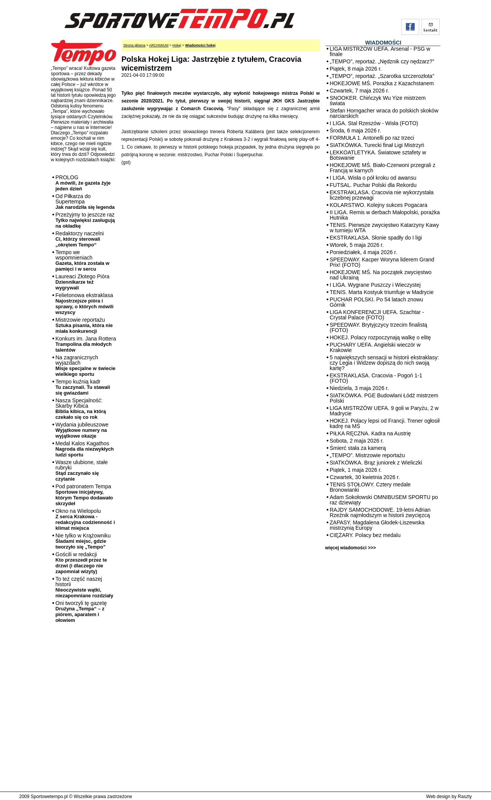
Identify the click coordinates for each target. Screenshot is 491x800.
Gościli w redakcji (81, 562)
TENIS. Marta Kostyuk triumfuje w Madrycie (382, 292)
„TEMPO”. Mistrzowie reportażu (367, 455)
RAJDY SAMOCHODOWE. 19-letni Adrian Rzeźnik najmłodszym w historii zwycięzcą (380, 512)
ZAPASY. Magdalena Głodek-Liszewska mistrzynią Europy (377, 525)
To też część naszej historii (85, 587)
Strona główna (135, 45)
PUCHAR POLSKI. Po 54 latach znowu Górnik (376, 302)
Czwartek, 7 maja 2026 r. (359, 91)
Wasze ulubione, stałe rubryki (82, 470)
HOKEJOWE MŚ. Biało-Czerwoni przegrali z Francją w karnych (382, 168)
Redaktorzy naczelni (80, 239)
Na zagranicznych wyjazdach (86, 365)
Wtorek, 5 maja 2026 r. (357, 245)
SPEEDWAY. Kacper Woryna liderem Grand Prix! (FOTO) (382, 262)
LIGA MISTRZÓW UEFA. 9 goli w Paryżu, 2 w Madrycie (384, 411)
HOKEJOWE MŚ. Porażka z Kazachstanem (382, 83)
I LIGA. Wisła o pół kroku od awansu (373, 178)
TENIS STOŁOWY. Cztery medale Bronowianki (370, 487)
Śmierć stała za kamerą (358, 448)
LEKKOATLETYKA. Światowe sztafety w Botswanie (378, 155)
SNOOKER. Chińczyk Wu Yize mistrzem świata (378, 100)
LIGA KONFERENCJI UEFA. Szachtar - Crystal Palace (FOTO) (377, 315)
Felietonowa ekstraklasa (85, 303)
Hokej (177, 45)
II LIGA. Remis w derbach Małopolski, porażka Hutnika (385, 215)
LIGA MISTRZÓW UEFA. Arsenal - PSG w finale (380, 51)
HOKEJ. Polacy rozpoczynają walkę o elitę (380, 337)
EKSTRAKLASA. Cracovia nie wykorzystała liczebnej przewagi (382, 195)
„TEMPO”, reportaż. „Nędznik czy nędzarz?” (382, 61)
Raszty (465, 796)
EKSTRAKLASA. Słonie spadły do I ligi (376, 238)
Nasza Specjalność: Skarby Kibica (81, 408)
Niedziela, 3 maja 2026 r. (359, 388)
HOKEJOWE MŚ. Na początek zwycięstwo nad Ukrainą (381, 275)
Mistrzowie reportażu (84, 325)
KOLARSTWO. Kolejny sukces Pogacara (378, 205)
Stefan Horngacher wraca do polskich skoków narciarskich (384, 113)
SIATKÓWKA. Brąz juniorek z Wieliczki (376, 463)
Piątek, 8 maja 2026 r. (356, 69)
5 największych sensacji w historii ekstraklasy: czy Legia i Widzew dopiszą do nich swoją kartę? (384, 362)
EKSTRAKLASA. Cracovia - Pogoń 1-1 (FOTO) (376, 378)
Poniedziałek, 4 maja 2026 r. (363, 252)
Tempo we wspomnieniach (83, 260)
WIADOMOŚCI (383, 43)
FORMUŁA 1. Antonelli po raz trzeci (372, 138)
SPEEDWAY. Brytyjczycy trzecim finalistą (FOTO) (378, 327)
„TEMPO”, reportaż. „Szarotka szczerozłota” (382, 76)
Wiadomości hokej (200, 45)
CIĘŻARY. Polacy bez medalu (365, 535)
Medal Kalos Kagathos (85, 449)
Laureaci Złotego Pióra (83, 282)
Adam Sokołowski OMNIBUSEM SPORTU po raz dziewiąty (384, 500)
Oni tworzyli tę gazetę (81, 611)
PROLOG (83, 183)
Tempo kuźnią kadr (83, 387)
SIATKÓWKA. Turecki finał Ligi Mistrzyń (377, 145)
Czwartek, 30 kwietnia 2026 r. (365, 477)
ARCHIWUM (159, 45)
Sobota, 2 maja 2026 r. (357, 441)
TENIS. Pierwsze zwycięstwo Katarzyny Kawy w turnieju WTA (384, 227)
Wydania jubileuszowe (82, 430)
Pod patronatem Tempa (84, 494)
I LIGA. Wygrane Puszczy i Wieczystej (375, 285)
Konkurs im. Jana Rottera (86, 344)
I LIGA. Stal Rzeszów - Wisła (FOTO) (374, 123)
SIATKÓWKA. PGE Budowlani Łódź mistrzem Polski (384, 398)
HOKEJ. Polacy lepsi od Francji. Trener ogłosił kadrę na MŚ (385, 423)
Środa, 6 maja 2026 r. (355, 130)
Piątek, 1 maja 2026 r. (356, 470)
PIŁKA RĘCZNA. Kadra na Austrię (370, 433)
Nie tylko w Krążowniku (83, 541)
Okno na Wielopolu (85, 519)
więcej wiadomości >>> (350, 547)
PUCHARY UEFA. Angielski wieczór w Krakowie (375, 347)
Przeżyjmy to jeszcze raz (85, 220)
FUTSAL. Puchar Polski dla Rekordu (373, 185)
